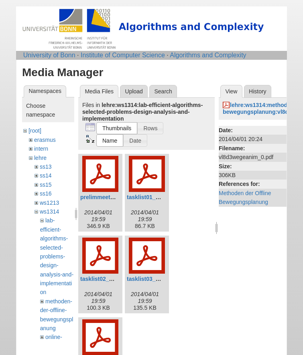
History (257, 91)
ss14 (46, 175)
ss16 (46, 193)
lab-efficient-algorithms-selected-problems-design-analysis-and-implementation (56, 256)
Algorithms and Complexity (208, 55)
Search (163, 91)
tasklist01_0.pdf (148, 197)
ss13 (46, 166)
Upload (134, 91)
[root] (34, 130)
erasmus (45, 140)
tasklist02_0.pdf (101, 279)
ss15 (46, 185)
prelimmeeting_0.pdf (107, 197)
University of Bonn (49, 55)
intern (41, 148)
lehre (40, 158)
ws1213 (49, 203)
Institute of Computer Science (123, 55)
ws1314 (49, 211)
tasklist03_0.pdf (148, 279)
